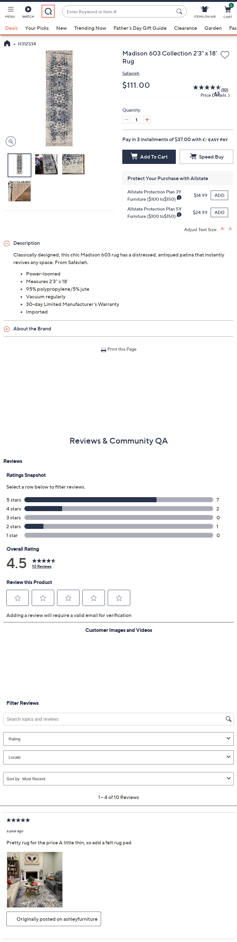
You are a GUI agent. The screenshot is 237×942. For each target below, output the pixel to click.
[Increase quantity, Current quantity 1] (147, 119)
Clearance (185, 28)
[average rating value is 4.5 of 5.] (203, 90)
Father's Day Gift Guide (140, 28)
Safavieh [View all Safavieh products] (130, 73)
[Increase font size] (223, 228)
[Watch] (28, 13)
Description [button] (26, 243)
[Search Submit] (180, 11)
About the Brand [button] (32, 328)
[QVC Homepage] (7, 44)
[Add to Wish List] (225, 55)
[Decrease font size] (230, 228)
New (61, 28)
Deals (11, 28)
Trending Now (90, 28)
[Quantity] (136, 119)
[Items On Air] (205, 13)
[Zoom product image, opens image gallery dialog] (9, 141)
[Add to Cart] (149, 157)
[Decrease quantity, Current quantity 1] (126, 119)
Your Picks (37, 28)
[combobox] (118, 11)
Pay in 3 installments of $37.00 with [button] (175, 139)
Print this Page (122, 349)
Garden (213, 28)
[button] (10, 13)
